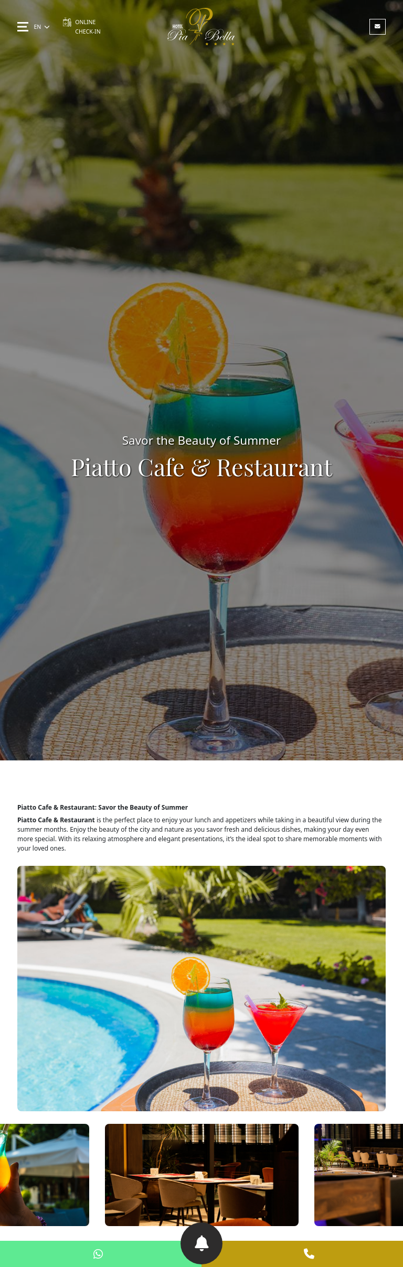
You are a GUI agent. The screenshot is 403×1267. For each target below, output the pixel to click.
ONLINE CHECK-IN (81, 26)
